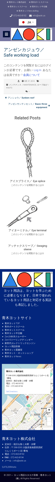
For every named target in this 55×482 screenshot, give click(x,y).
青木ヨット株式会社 (17, 2)
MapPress (39, 429)
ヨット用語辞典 (12, 346)
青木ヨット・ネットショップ (19, 353)
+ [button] (49, 419)
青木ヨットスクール (18, 6)
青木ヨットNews (13, 356)
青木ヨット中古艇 (39, 6)
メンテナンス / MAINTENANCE (22, 85)
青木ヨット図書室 (13, 349)
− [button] (49, 423)
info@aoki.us (39, 15)
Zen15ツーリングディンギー (19, 339)
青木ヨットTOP (12, 323)
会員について (31, 75)
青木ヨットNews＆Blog (28, 11)
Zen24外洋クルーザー (15, 336)
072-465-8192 (19, 15)
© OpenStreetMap (47, 429)
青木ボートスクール (39, 2)
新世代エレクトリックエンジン (20, 343)
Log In (37, 70)
